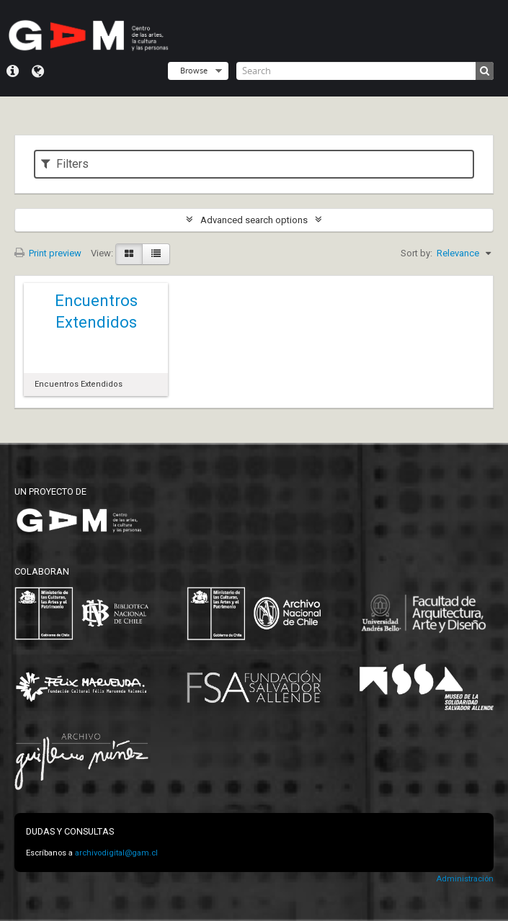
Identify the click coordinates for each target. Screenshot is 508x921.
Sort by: (416, 253)
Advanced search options (254, 220)
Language (37, 71)
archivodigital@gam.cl (116, 853)
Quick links (12, 71)
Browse (194, 70)
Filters (65, 164)
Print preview (47, 253)
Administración (465, 879)
